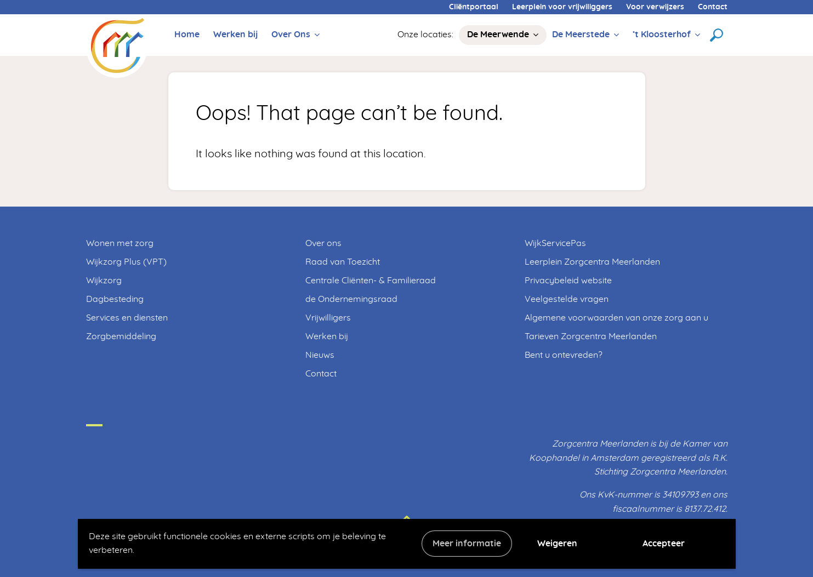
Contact (712, 7)
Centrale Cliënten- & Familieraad (370, 280)
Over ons (323, 243)
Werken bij (235, 34)
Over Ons (290, 34)
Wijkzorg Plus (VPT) (126, 262)
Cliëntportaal (473, 7)
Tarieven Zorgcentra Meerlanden (591, 336)
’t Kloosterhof (662, 34)
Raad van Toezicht (342, 262)
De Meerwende (498, 34)
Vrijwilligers (328, 317)
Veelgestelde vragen (567, 299)
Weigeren (557, 543)
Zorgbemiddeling (121, 336)
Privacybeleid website (568, 280)
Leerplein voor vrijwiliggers (562, 7)
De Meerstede (581, 34)
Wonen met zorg (119, 243)
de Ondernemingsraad (351, 299)
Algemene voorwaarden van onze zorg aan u (616, 317)
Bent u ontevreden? (563, 355)
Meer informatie (467, 543)
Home (187, 34)
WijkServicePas (555, 243)
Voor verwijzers (655, 7)
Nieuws (319, 355)
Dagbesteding (115, 299)
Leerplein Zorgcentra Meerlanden (592, 262)
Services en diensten (127, 317)
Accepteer (664, 543)
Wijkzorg (104, 280)
